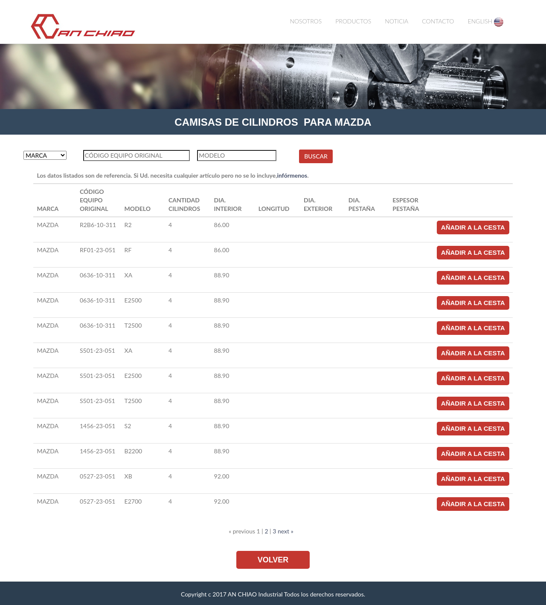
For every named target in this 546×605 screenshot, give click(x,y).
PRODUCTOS (353, 21)
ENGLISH (485, 22)
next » (285, 531)
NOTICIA (396, 21)
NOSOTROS (306, 21)
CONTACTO (438, 21)
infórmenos (292, 175)
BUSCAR (316, 156)
